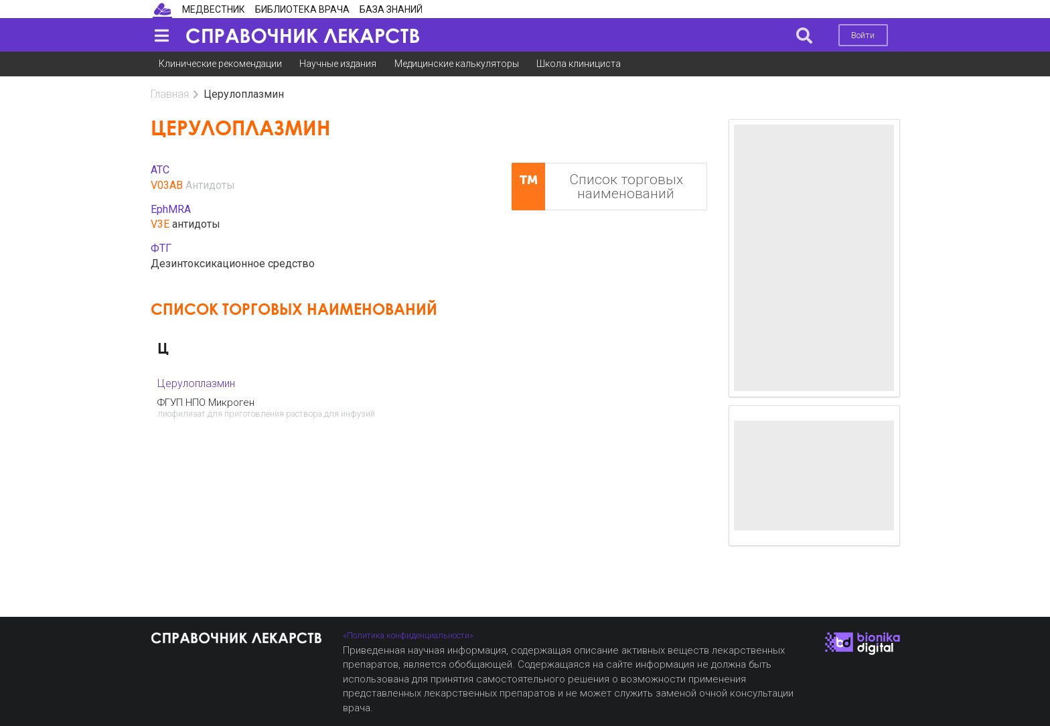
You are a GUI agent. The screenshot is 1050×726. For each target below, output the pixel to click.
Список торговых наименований (597, 186)
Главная (170, 94)
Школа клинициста (578, 63)
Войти (863, 35)
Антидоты (210, 185)
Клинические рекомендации (220, 63)
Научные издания (337, 63)
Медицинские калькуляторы (456, 63)
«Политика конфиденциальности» (408, 635)
